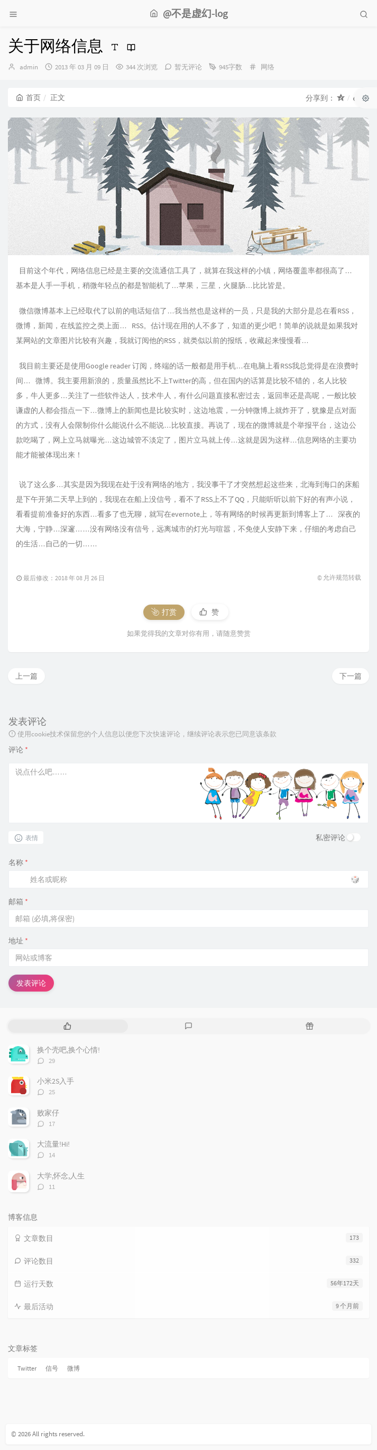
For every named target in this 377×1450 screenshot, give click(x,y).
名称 (18, 862)
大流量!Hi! (53, 1144)
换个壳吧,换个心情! (68, 1050)
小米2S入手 (55, 1081)
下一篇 (350, 676)
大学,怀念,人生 (61, 1176)
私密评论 (330, 837)
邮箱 (18, 901)
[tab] (67, 1026)
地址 (18, 940)
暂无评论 (188, 66)
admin (29, 66)
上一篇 (26, 676)
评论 (18, 749)
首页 (28, 97)
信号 (51, 1368)
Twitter (26, 1368)
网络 (267, 66)
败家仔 (48, 1113)
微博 (73, 1368)
